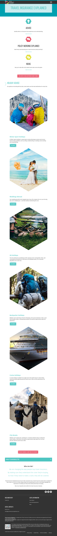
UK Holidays (14, 255)
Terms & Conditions (43, 532)
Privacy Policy (29, 532)
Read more (13, 145)
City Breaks (14, 435)
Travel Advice (31, 500)
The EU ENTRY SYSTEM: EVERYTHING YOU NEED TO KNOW (28, 76)
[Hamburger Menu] (51, 2)
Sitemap (50, 532)
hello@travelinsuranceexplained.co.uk (12, 511)
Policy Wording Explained (34, 502)
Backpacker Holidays (17, 315)
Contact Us (7, 500)
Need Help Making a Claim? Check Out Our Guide (28, 452)
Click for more (28, 34)
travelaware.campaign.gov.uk (20, 527)
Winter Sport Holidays (17, 137)
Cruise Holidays (15, 375)
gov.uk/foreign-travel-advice (17, 525)
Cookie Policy (36, 532)
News (30, 504)
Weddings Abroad (16, 197)
